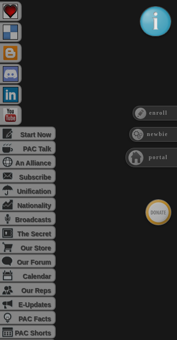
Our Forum (34, 262)
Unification (34, 191)
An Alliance (33, 163)
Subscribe (35, 177)
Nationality (34, 205)
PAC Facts (34, 319)
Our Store (35, 248)
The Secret (34, 234)
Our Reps (36, 290)
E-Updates (34, 304)
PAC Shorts (33, 333)
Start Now (35, 134)
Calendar (37, 276)
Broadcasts (33, 219)
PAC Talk (37, 149)
